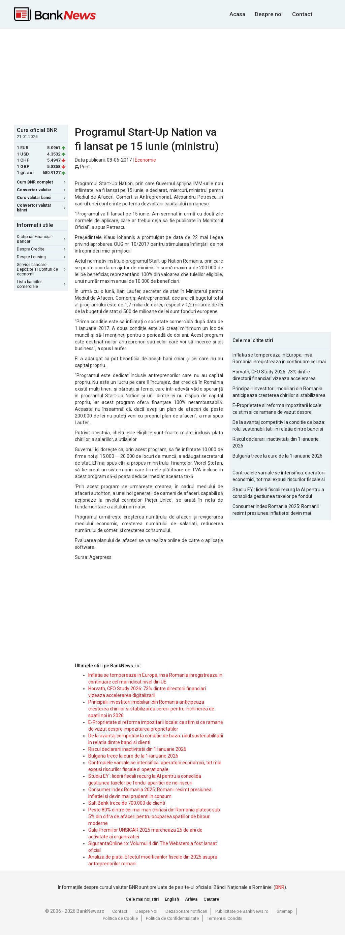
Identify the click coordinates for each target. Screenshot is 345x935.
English (172, 899)
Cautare (211, 899)
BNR (279, 887)
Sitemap (285, 911)
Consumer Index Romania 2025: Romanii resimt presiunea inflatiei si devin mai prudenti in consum (275, 510)
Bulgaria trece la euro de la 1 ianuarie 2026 (133, 756)
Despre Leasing (41, 257)
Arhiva (191, 899)
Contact (302, 14)
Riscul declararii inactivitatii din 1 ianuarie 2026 (137, 749)
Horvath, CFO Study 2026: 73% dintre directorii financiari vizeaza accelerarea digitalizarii (274, 375)
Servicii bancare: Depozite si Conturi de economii (41, 269)
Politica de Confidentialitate (172, 918)
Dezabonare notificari (186, 911)
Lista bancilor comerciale (41, 284)
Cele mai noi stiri (142, 899)
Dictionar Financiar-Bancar (41, 239)
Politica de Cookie (120, 918)
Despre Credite (41, 249)
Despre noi (269, 14)
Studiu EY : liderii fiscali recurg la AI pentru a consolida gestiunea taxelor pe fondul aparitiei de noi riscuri (278, 493)
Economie (145, 160)
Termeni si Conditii (224, 918)
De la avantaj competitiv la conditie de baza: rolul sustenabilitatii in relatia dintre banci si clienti (278, 426)
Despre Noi (146, 911)
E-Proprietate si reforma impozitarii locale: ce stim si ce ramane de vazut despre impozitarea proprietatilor (277, 409)
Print (82, 166)
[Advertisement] (177, 76)
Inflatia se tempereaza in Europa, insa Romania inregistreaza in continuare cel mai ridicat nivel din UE (279, 358)
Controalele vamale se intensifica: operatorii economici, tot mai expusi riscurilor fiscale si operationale (278, 476)
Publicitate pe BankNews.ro (242, 911)
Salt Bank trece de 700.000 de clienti (126, 803)
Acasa (237, 14)
